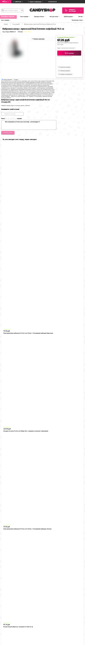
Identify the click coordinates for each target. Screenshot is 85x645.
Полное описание (39, 39)
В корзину (69, 53)
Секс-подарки (6, 20)
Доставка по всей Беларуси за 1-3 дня (73, 5)
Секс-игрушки (25, 16)
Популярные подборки (8, 16)
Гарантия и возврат (64, 67)
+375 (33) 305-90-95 (52, 1)
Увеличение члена (78, 20)
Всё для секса (55, 16)
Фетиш (81, 16)
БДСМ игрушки (69, 16)
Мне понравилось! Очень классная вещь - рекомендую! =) (28, 125)
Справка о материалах (65, 74)
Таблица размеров (64, 70)
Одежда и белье (39, 16)
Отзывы (16, 79)
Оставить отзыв (8, 132)
